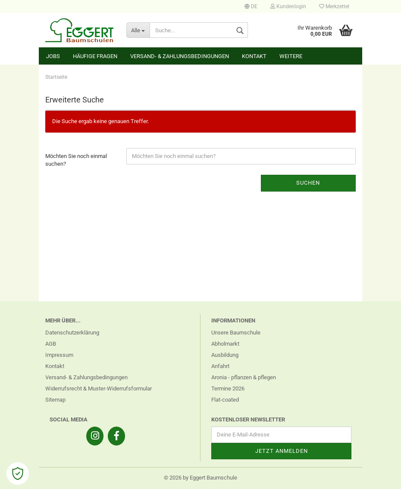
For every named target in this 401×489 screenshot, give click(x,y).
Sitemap (55, 399)
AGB (50, 343)
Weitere (290, 56)
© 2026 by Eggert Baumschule (200, 477)
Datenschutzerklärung (72, 332)
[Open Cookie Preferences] (17, 473)
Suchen (308, 183)
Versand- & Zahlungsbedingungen (179, 56)
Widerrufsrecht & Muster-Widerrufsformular (98, 388)
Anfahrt (220, 366)
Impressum (59, 355)
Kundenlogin (288, 6)
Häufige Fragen (95, 56)
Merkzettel (334, 6)
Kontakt (254, 56)
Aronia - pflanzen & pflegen (243, 377)
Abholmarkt (225, 343)
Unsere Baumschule (235, 332)
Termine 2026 (227, 388)
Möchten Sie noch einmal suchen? (76, 160)
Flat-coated (225, 399)
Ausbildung (224, 355)
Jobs (53, 56)
